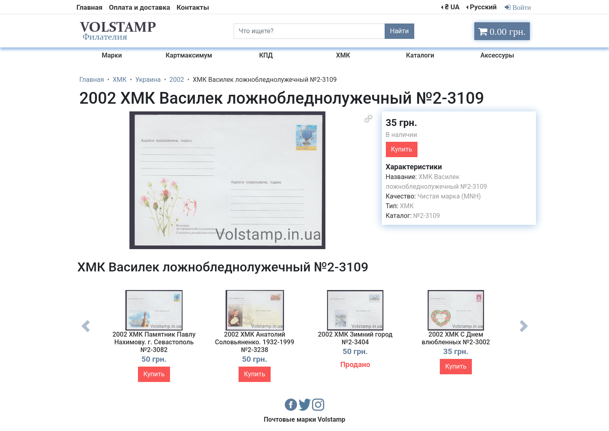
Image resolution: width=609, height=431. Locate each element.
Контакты (192, 7)
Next (524, 332)
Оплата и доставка (139, 7)
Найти (399, 31)
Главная (90, 7)
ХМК (407, 206)
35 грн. (401, 122)
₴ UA (452, 7)
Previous (86, 332)
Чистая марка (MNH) (449, 196)
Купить (401, 149)
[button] (368, 118)
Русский (483, 7)
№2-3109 (426, 216)
